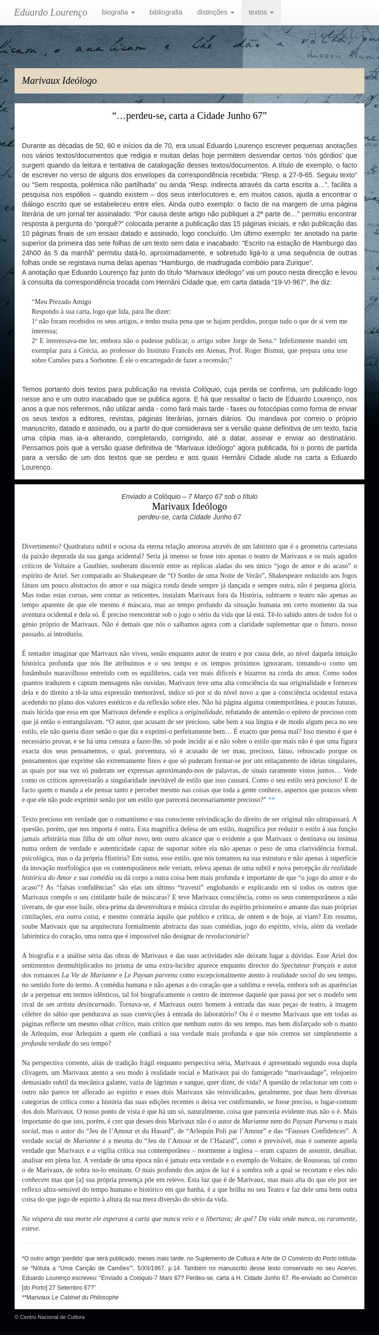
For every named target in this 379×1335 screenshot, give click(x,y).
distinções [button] (215, 12)
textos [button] (261, 12)
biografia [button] (118, 12)
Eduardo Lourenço (50, 12)
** (271, 799)
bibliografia (166, 12)
